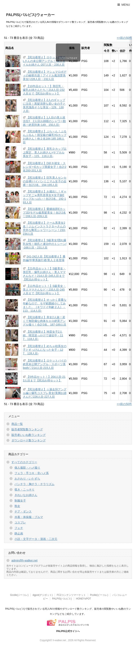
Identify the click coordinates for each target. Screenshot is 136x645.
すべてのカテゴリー (24, 462)
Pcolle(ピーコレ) (99, 595)
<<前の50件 (124, 37)
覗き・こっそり (24, 489)
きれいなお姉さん (25, 495)
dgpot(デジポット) (43, 595)
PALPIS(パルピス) (62, 598)
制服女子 (20, 500)
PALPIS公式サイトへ (68, 631)
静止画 (18, 533)
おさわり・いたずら (27, 478)
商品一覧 (17, 424)
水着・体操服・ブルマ (28, 517)
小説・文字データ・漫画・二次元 (35, 539)
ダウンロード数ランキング (28, 440)
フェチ (18, 528)
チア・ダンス (23, 511)
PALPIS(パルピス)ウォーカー (30, 15)
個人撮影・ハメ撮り (27, 467)
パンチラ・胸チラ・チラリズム (34, 484)
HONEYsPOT (83, 598)
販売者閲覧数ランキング (27, 429)
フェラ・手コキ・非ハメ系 (31, 473)
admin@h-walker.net (24, 560)
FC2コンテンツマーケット (71, 595)
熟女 (17, 506)
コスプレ (20, 522)
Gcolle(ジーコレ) (19, 595)
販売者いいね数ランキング (28, 435)
